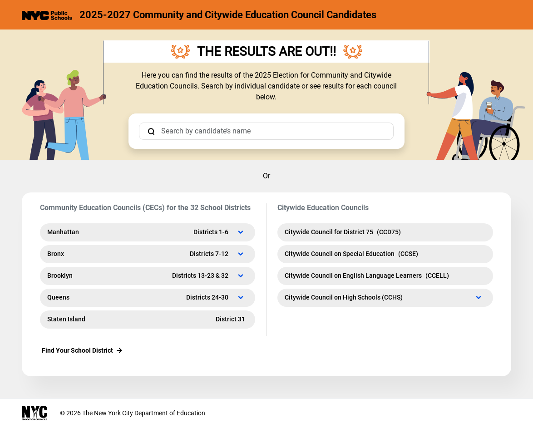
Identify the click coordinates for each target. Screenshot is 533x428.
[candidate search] (266, 131)
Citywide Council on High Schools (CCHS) (383, 297)
